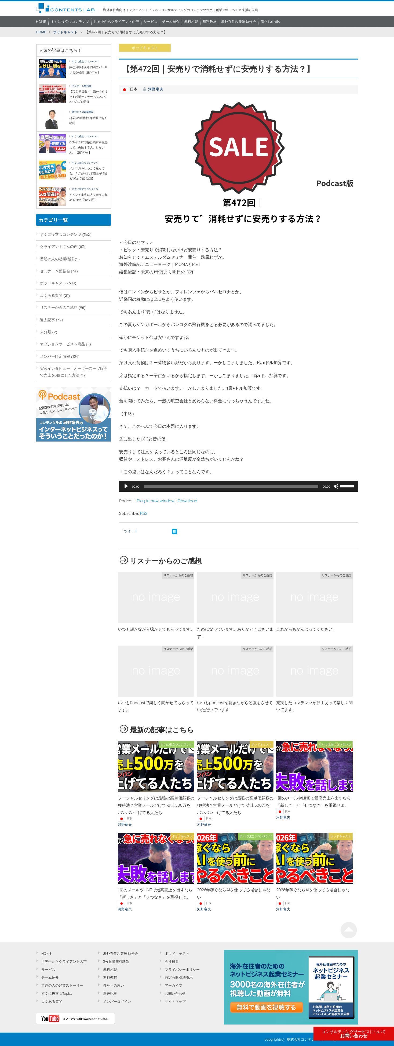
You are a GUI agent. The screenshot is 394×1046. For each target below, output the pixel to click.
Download (187, 500)
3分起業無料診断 (116, 961)
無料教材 (210, 21)
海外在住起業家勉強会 (238, 21)
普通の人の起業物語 (83, 111)
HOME (41, 21)
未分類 (45, 332)
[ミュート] (336, 486)
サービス (151, 21)
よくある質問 (51, 295)
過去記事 (47, 319)
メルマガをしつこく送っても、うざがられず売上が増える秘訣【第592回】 (88, 173)
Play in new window (155, 500)
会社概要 (172, 961)
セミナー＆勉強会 (81, 85)
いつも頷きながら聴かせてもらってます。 (156, 629)
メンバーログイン (117, 1001)
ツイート (131, 531)
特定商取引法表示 (179, 977)
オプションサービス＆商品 (62, 344)
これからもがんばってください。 (306, 629)
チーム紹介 (171, 21)
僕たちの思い (271, 21)
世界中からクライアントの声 (116, 21)
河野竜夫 (155, 89)
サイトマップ (175, 1001)
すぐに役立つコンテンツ (70, 21)
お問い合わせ (354, 1034)
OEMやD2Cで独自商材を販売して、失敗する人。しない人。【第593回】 (88, 147)
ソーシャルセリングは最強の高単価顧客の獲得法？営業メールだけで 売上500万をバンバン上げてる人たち (156, 805)
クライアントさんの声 (59, 246)
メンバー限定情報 (55, 356)
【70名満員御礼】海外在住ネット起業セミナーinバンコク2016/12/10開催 (88, 96)
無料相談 (191, 21)
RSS (143, 513)
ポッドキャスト (65, 32)
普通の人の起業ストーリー (62, 985)
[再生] (126, 486)
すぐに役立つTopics (56, 993)
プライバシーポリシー (182, 969)
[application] (238, 486)
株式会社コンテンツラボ (306, 1039)
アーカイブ (173, 985)
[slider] (231, 486)
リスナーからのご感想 (59, 307)
